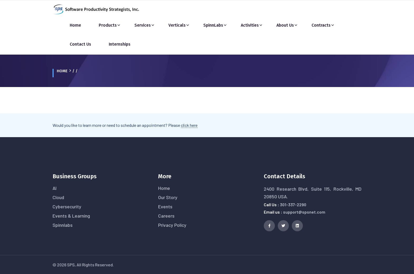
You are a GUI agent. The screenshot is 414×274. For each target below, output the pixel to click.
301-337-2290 (293, 204)
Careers (166, 216)
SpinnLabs (213, 25)
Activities (250, 25)
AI (55, 188)
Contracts (321, 25)
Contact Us (80, 44)
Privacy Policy (172, 225)
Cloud (58, 197)
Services (142, 25)
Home (75, 25)
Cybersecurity (67, 206)
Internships (119, 44)
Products (108, 25)
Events (165, 206)
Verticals (177, 25)
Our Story (167, 197)
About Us (285, 25)
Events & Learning (71, 216)
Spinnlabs (63, 225)
